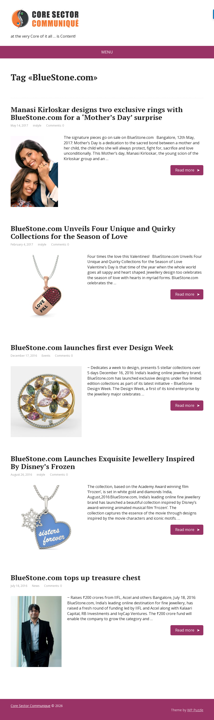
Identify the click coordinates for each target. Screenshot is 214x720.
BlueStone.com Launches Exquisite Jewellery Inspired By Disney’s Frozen (103, 462)
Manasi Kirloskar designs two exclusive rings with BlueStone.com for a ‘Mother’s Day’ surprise (97, 113)
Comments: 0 (55, 125)
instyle (37, 125)
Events (46, 356)
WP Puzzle (195, 710)
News (35, 586)
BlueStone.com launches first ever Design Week (92, 347)
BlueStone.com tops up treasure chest (76, 577)
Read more (184, 170)
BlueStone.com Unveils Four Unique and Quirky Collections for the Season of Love (93, 232)
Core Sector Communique (30, 705)
